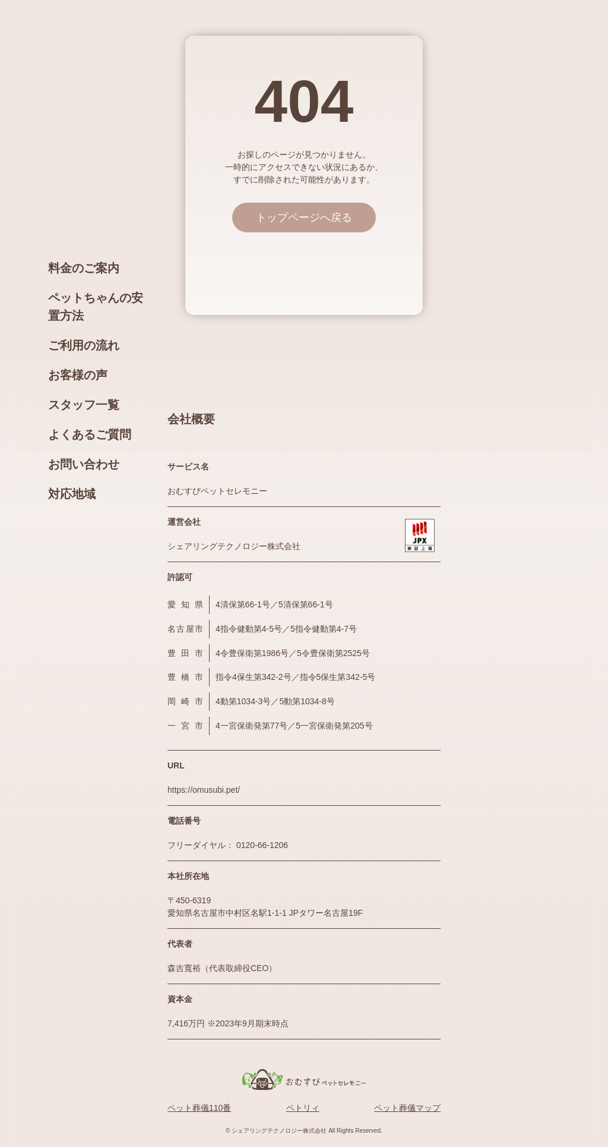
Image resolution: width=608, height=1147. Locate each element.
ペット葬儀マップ (407, 1108)
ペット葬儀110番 (199, 1108)
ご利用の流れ (83, 345)
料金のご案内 (83, 268)
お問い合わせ (83, 464)
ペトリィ (302, 1108)
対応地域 (72, 493)
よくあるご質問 (89, 434)
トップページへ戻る (304, 217)
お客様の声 (77, 375)
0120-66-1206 (262, 845)
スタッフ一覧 (83, 404)
